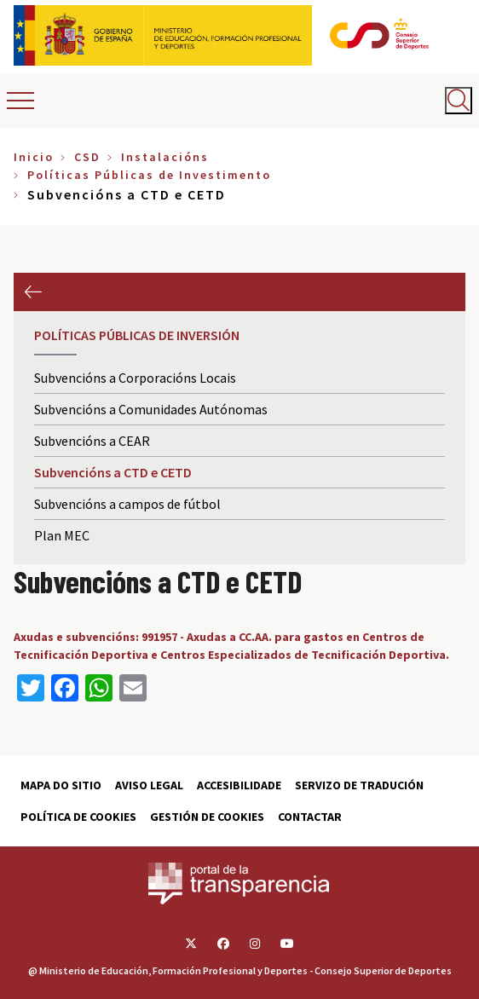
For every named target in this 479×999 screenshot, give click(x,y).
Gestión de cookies (207, 816)
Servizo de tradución (359, 785)
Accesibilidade (239, 785)
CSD (87, 157)
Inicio (34, 157)
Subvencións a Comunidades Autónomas (151, 409)
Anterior (33, 292)
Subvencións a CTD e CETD (113, 472)
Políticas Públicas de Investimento (149, 174)
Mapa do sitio (60, 785)
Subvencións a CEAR (92, 440)
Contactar (310, 816)
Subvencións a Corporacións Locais (135, 377)
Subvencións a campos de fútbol (127, 503)
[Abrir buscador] (458, 100)
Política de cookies (78, 816)
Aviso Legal (149, 785)
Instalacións (165, 157)
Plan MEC (61, 535)
